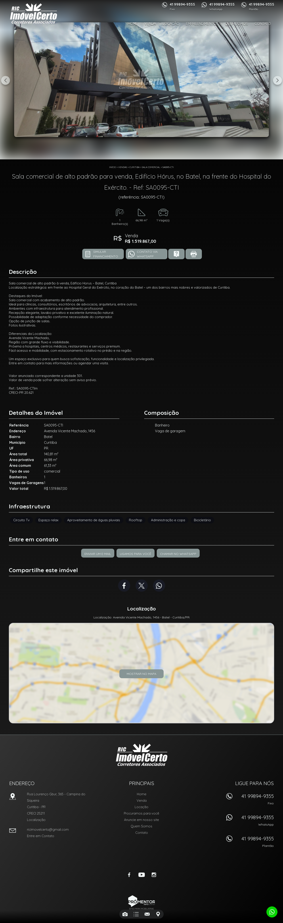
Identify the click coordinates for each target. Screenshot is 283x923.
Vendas (122, 167)
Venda (150, 23)
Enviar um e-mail (97, 554)
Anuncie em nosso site (141, 820)
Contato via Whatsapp (147, 254)
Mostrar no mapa (141, 674)
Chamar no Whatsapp (178, 554)
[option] (141, 79)
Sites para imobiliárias (141, 909)
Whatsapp (159, 585)
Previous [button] (5, 80)
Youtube (141, 874)
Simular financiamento (105, 254)
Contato (262, 23)
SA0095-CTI (168, 167)
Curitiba (134, 167)
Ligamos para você (135, 554)
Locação (171, 23)
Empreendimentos (202, 23)
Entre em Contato (40, 836)
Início (112, 167)
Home (133, 23)
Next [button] (277, 80)
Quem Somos (236, 23)
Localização (36, 820)
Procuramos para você (141, 813)
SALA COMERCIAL (151, 167)
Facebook (124, 585)
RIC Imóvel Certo (142, 755)
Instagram (153, 874)
